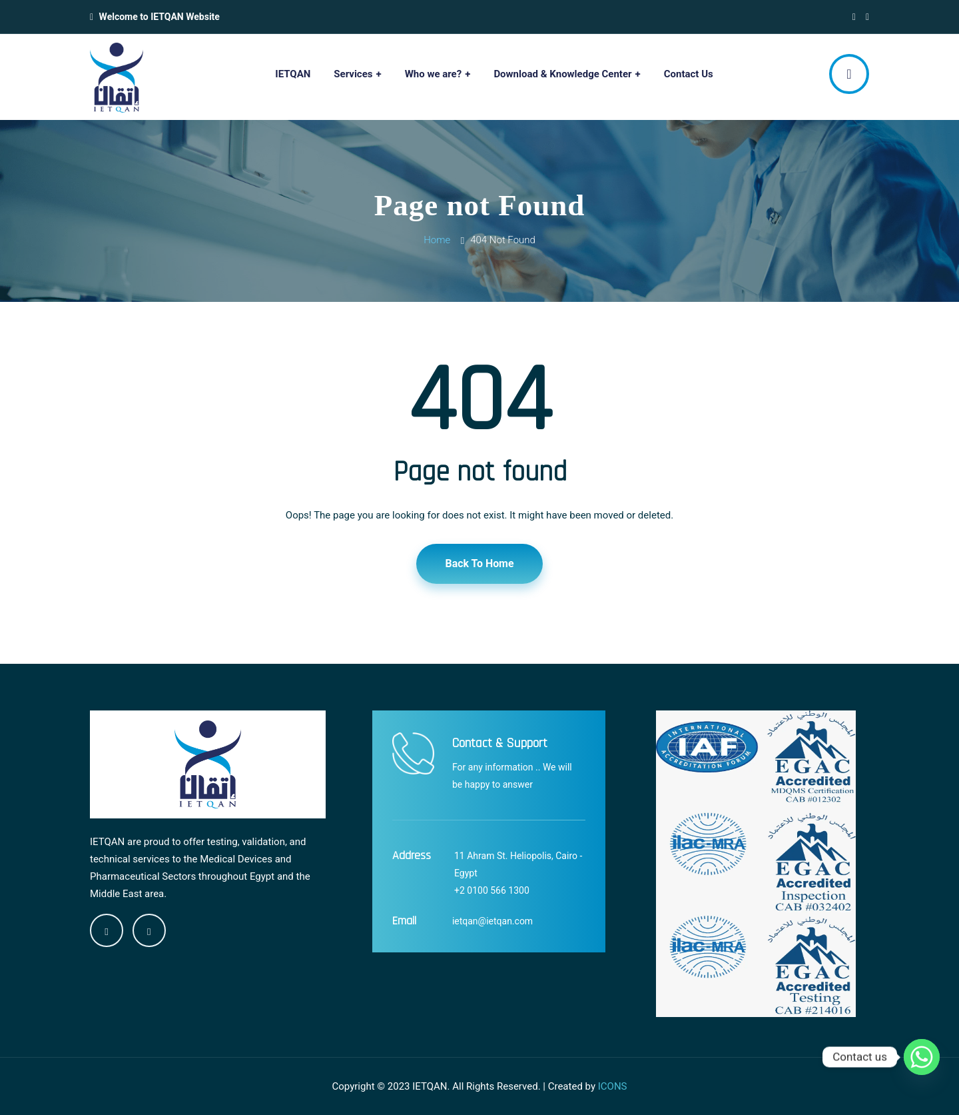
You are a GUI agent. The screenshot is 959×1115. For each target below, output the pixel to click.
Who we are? (433, 74)
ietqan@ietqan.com (492, 921)
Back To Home (479, 563)
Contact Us (688, 74)
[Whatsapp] (922, 1057)
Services (353, 74)
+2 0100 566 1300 (491, 890)
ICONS (612, 1086)
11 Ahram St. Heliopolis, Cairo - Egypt (518, 864)
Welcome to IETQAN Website (159, 16)
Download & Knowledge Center (562, 74)
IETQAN (292, 74)
